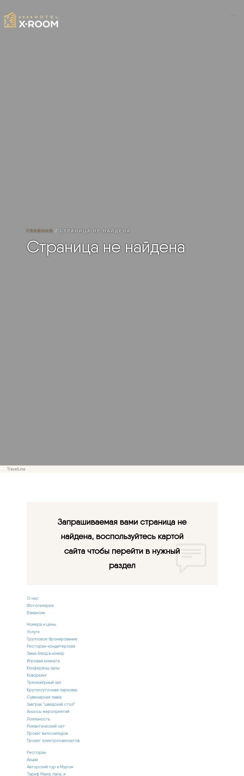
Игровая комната (43, 660)
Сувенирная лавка (44, 697)
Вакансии (36, 612)
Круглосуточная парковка (52, 689)
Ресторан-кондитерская (51, 646)
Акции (32, 759)
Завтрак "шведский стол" (51, 704)
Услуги (33, 631)
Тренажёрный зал (44, 682)
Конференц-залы (43, 668)
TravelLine (16, 469)
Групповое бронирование (52, 639)
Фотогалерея (40, 605)
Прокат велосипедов (47, 733)
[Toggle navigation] (233, 15)
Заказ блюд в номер (45, 653)
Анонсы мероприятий (48, 711)
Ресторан (36, 752)
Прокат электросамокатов (53, 740)
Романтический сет (46, 726)
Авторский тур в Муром (50, 766)
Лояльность (38, 718)
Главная (40, 230)
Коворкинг (37, 675)
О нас (32, 598)
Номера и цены (41, 624)
